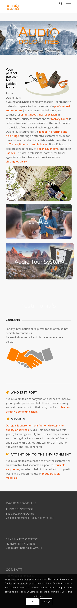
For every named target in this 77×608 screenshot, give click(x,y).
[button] (31, 52)
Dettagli (46, 601)
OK (32, 601)
